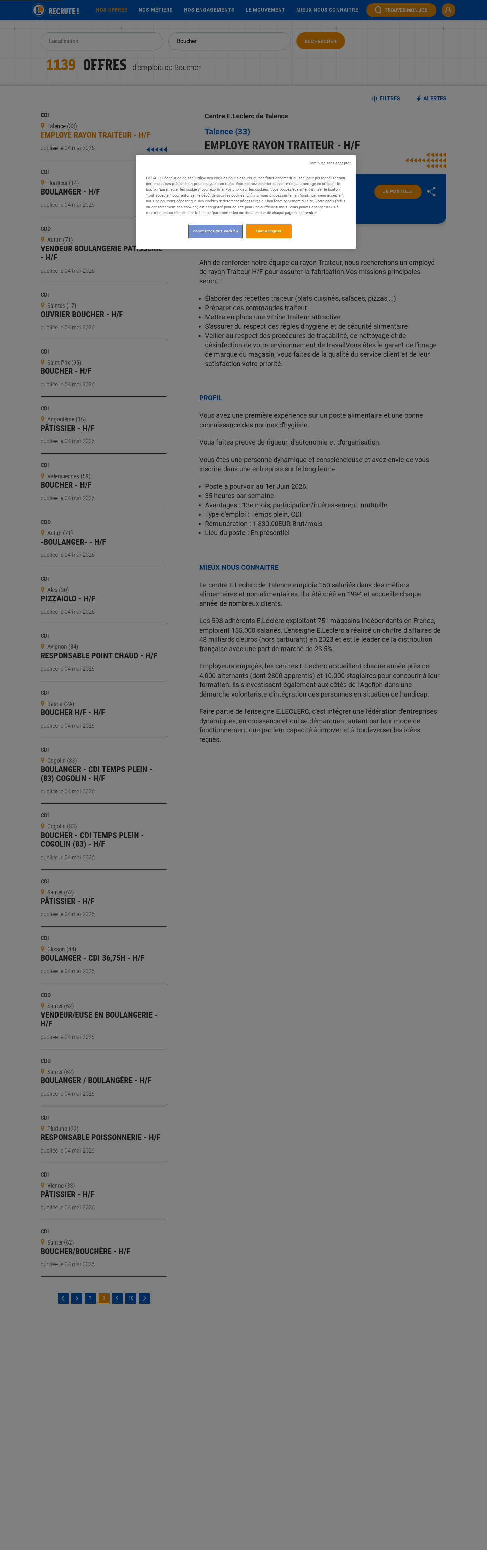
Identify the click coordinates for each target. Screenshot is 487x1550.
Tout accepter (268, 231)
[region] (246, 202)
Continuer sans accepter (330, 163)
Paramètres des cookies (215, 231)
